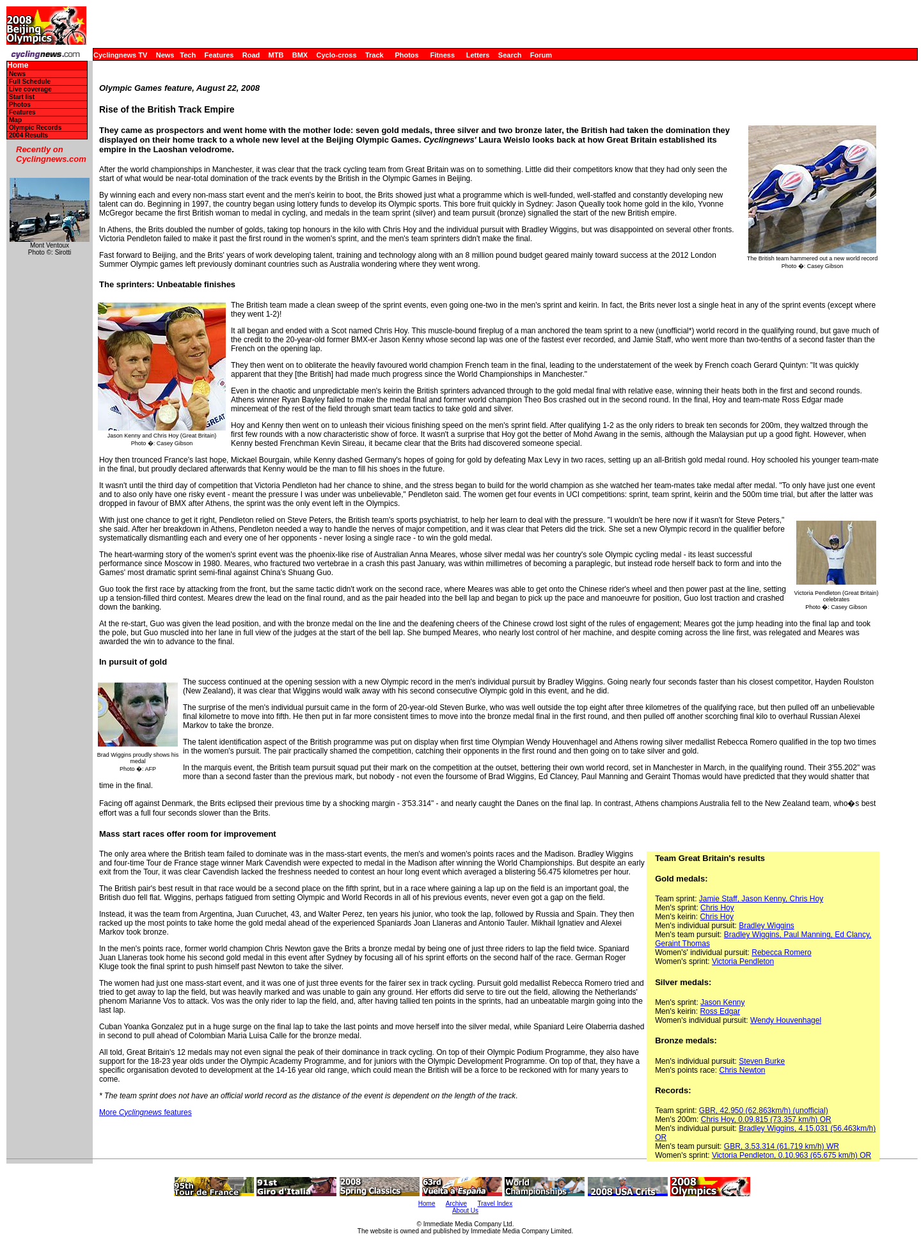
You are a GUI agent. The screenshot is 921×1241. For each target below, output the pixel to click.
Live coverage (30, 89)
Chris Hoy (717, 907)
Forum (541, 55)
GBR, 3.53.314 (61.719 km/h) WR (781, 1146)
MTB (276, 55)
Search (510, 55)
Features (219, 55)
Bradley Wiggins (766, 925)
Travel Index (495, 1203)
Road (251, 55)
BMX (300, 55)
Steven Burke (762, 1061)
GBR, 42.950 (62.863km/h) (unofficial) (763, 1110)
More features (145, 1112)
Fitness (442, 55)
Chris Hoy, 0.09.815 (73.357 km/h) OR (766, 1119)
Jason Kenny (722, 1002)
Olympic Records (35, 127)
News (165, 55)
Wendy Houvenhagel (785, 1020)
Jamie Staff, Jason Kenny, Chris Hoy (761, 898)
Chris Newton (742, 1070)
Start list (22, 96)
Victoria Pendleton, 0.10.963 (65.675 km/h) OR (791, 1155)
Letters (478, 55)
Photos (406, 55)
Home (17, 65)
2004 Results (28, 135)
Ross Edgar (720, 1011)
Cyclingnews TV (120, 55)
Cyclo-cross (337, 55)
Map (15, 119)
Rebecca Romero (781, 952)
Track (374, 55)
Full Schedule (30, 81)
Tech (188, 55)
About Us (465, 1210)
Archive (456, 1203)
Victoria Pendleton (743, 961)
